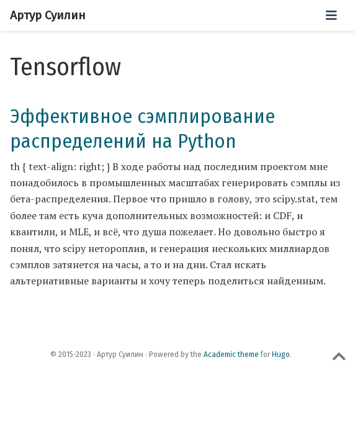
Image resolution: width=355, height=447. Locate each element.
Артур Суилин (48, 15)
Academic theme (231, 354)
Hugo (281, 354)
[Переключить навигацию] (331, 15)
